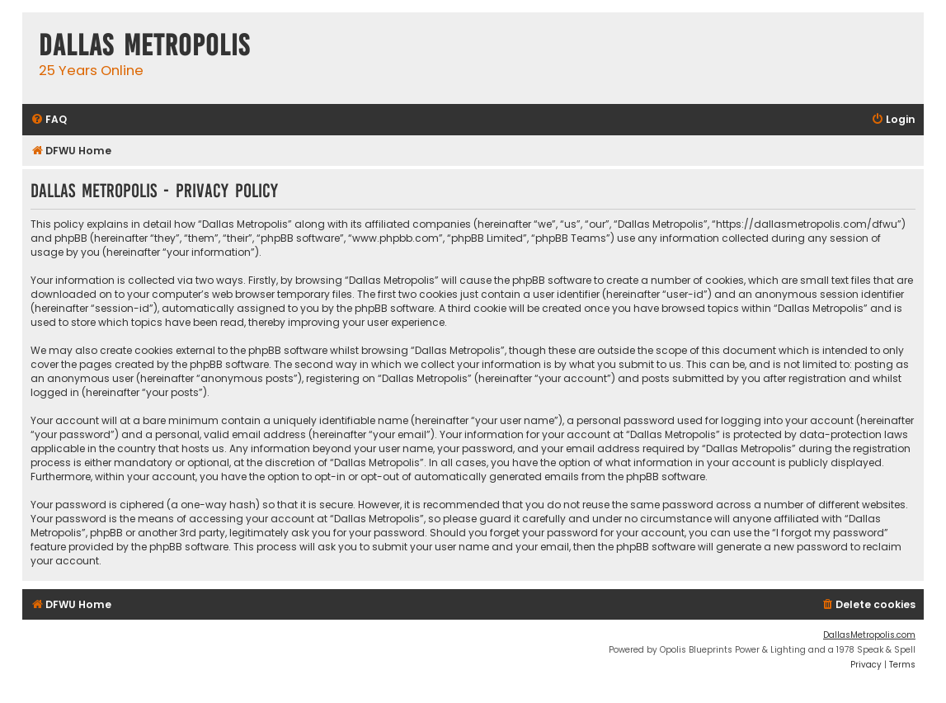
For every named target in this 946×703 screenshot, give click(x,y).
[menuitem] (49, 120)
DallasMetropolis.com (869, 635)
